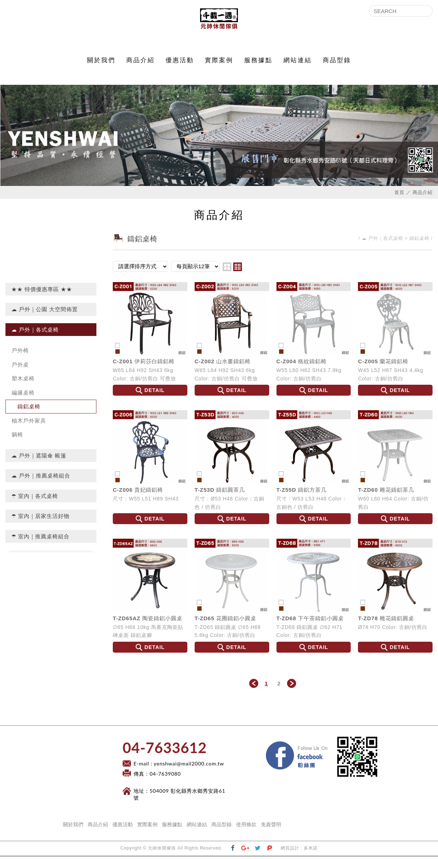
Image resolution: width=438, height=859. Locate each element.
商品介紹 (140, 62)
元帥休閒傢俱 (219, 20)
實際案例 (219, 62)
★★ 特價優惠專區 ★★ (41, 291)
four (237, 269)
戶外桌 (20, 367)
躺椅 (17, 437)
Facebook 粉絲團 (332, 746)
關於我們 (101, 62)
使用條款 (246, 827)
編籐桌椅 (23, 395)
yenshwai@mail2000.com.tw (189, 766)
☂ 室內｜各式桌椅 (34, 498)
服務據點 (258, 62)
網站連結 (297, 62)
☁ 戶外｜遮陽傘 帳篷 (38, 458)
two (227, 269)
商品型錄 (337, 62)
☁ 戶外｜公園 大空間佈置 (44, 312)
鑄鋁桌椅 (28, 409)
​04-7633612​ (165, 750)
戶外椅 (20, 353)
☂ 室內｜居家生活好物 (40, 518)
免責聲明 (271, 827)
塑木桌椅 (23, 381)
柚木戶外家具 (29, 423)
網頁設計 (290, 850)
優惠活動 (180, 62)
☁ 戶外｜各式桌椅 (35, 332)
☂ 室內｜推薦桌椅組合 (40, 538)
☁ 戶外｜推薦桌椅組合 (40, 478)
